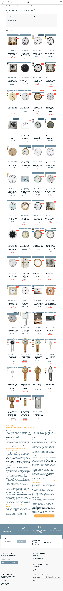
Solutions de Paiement (38, 558)
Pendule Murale (15, 5)
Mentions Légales (5, 577)
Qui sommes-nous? (5, 580)
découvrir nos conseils (44, 516)
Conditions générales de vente (8, 576)
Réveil (34, 570)
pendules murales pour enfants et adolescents (42, 475)
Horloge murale (36, 566)
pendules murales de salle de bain (41, 508)
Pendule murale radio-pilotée (32, 5)
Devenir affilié (4, 584)
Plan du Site (3, 581)
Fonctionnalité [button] (27, 16)
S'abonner (21, 541)
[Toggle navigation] (61, 2)
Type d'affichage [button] (38, 16)
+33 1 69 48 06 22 (5, 559)
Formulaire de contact (9, 562)
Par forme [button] (18, 16)
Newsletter (9, 539)
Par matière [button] (11, 20)
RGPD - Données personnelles (8, 579)
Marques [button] (10, 16)
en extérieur (38, 488)
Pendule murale (36, 567)
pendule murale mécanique (13, 461)
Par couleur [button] (48, 16)
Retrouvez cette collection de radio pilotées (22, 13)
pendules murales (26, 13)
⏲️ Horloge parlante (5, 583)
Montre (34, 569)
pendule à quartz (10, 458)
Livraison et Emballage (38, 556)
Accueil (8, 5)
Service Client (36, 555)
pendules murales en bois (13, 443)
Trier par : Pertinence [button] (14, 25)
